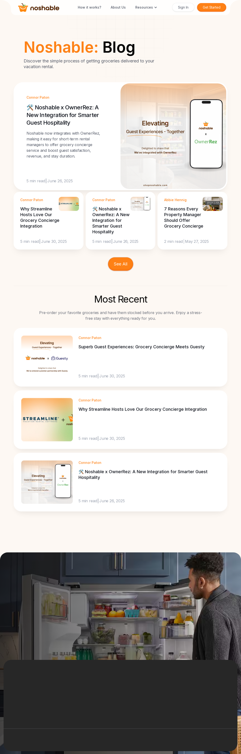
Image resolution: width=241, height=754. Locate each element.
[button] (146, 7)
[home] (39, 7)
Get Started (211, 7)
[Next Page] (120, 264)
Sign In (183, 7)
